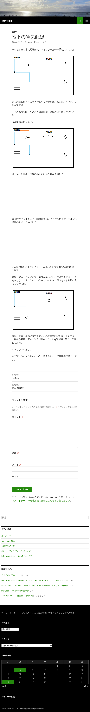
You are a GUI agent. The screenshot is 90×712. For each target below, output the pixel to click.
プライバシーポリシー (9, 709)
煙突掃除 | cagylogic (20, 590)
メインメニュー (86, 20)
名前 (15, 453)
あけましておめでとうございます (16, 551)
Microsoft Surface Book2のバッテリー (18, 556)
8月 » (86, 686)
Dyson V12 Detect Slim (11, 585)
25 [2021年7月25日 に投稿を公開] (8, 682)
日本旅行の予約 (8, 546)
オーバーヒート (8, 536)
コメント (17, 417)
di (31, 42)
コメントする (41, 42)
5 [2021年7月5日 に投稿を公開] (20, 670)
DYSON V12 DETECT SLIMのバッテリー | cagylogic (46, 585)
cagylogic (6, 20)
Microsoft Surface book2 (12, 580)
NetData (45, 376)
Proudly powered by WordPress (32, 709)
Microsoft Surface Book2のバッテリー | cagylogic (47, 580)
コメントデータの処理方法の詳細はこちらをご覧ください (41, 500)
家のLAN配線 (45, 386)
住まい (14, 32)
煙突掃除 (5, 590)
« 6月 (4, 686)
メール (16, 464)
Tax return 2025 (8, 541)
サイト (15, 476)
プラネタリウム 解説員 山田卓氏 (17, 595)
